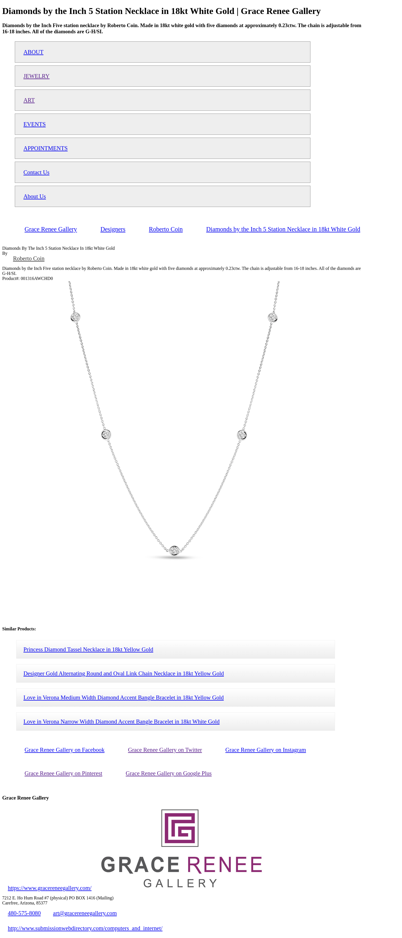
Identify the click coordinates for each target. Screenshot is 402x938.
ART (29, 100)
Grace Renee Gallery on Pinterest (63, 773)
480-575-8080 (24, 913)
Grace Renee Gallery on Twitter (165, 749)
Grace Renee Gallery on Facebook (64, 749)
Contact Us (36, 172)
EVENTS (34, 124)
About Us (34, 196)
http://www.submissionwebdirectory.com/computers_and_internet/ (85, 928)
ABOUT (33, 52)
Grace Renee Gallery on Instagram (265, 749)
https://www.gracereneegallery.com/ (50, 888)
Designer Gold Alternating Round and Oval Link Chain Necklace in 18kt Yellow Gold (123, 673)
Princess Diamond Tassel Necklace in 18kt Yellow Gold (88, 649)
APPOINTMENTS (45, 148)
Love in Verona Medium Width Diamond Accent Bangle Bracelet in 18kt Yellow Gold (123, 697)
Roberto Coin (29, 258)
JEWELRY (36, 76)
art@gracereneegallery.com (85, 913)
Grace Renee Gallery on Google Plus (169, 773)
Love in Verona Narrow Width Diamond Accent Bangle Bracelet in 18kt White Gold (121, 721)
